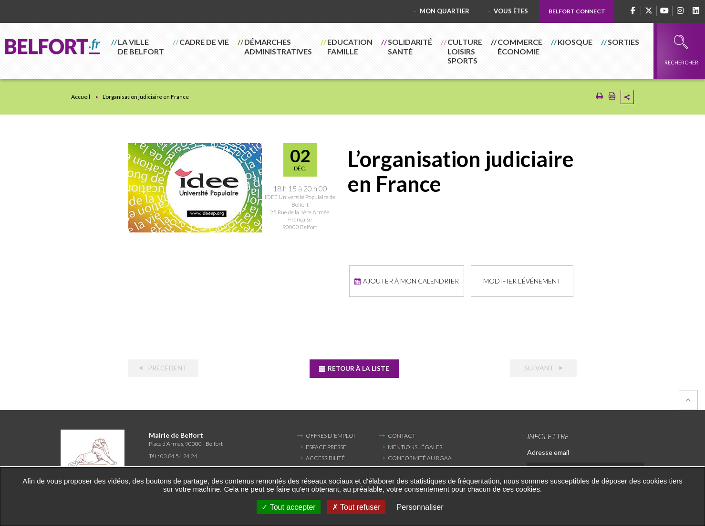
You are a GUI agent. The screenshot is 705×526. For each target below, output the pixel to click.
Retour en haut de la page (688, 399)
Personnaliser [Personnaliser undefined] (420, 507)
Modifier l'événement (521, 280)
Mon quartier (444, 11)
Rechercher (681, 50)
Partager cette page (627, 97)
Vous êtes (511, 11)
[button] (138, 51)
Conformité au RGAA (420, 457)
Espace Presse (326, 445)
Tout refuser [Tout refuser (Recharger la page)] (356, 507)
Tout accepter (288, 507)
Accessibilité (325, 457)
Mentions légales (415, 445)
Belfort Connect (577, 11)
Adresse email (548, 451)
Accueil (80, 96)
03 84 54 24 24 (178, 455)
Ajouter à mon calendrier (409, 280)
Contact (401, 434)
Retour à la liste (358, 367)
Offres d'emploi (330, 434)
